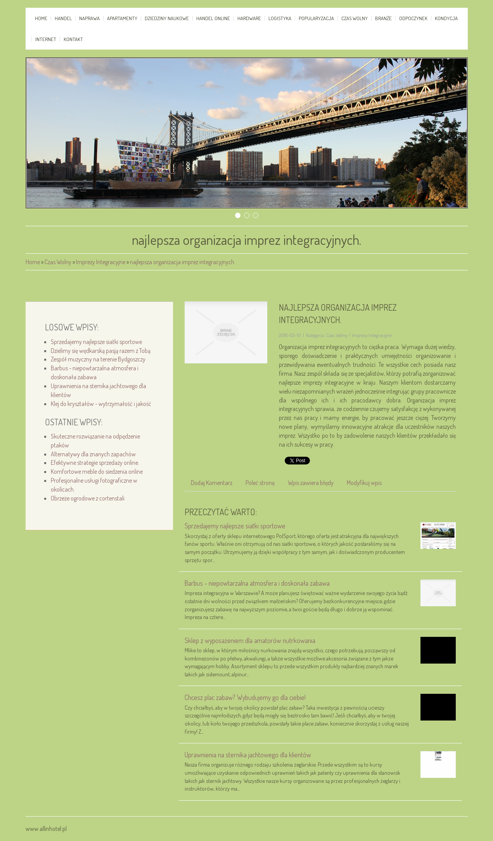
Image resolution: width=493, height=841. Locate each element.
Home (33, 262)
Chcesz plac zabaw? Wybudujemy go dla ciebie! (245, 697)
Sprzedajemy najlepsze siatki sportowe (96, 342)
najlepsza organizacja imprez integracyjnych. (182, 262)
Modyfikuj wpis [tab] (364, 483)
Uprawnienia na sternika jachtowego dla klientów (248, 754)
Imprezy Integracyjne (100, 262)
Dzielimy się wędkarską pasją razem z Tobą (100, 350)
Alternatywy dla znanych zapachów (93, 454)
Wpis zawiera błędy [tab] (311, 483)
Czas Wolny (58, 262)
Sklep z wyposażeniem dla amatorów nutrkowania (250, 640)
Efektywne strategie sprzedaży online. (95, 462)
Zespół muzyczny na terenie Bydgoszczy (98, 359)
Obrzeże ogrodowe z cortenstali (88, 498)
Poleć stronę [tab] (260, 483)
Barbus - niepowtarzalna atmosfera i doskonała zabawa (257, 583)
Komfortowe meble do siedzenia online (97, 471)
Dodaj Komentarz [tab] (211, 483)
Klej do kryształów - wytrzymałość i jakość (101, 404)
